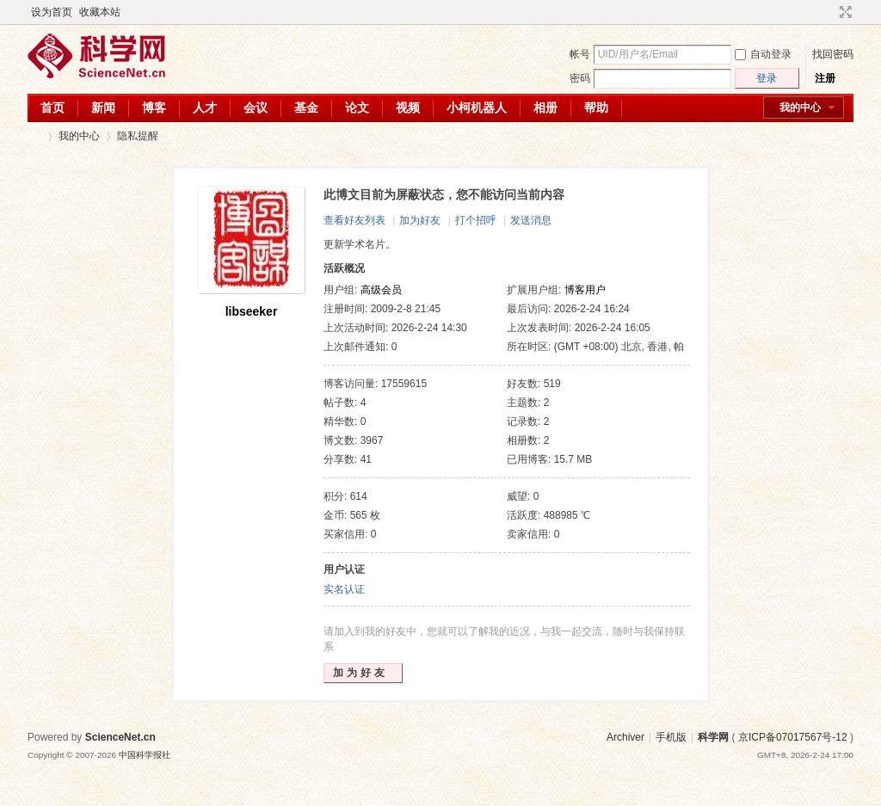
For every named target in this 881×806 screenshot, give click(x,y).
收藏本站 (99, 12)
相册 (545, 107)
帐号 (580, 54)
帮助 (596, 107)
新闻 (103, 107)
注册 (825, 78)
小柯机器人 (477, 107)
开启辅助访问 (829, 12)
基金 (306, 107)
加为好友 (419, 220)
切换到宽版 (843, 12)
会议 (255, 107)
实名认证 (344, 589)
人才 (205, 107)
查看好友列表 (354, 220)
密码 (580, 78)
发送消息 (530, 220)
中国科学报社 (144, 755)
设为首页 (51, 12)
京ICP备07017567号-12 (792, 737)
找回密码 (832, 54)
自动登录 (763, 54)
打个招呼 (475, 220)
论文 (357, 107)
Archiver (625, 737)
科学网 (34, 136)
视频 (408, 107)
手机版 (671, 737)
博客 (154, 107)
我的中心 (800, 108)
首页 (52, 107)
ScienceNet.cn (120, 737)
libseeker (251, 311)
